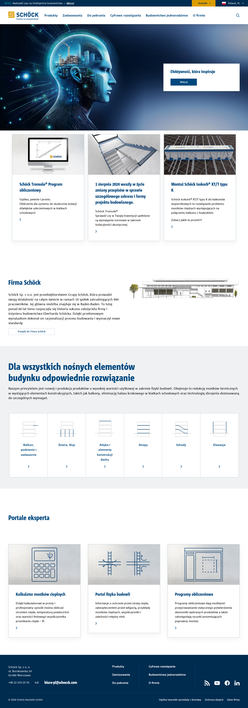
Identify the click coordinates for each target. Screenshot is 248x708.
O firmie (154, 683)
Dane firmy (233, 699)
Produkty (118, 666)
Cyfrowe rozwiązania (162, 666)
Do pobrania (120, 683)
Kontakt (202, 3)
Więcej (184, 81)
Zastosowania (121, 674)
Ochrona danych (214, 699)
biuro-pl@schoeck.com (60, 682)
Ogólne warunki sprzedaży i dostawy (180, 699)
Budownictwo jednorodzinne (167, 674)
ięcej (70, 3)
